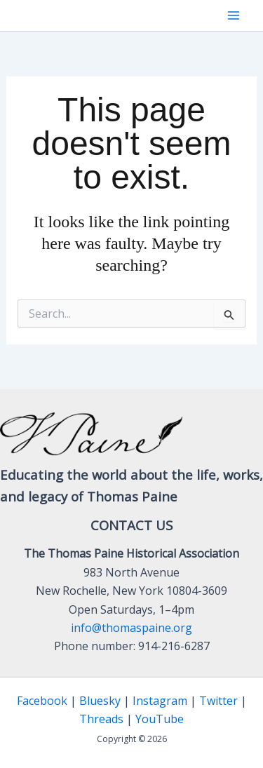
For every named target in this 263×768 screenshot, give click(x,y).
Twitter (218, 700)
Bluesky (100, 700)
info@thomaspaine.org (131, 627)
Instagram (160, 700)
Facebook (42, 700)
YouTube (159, 719)
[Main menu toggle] (233, 15)
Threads (101, 719)
